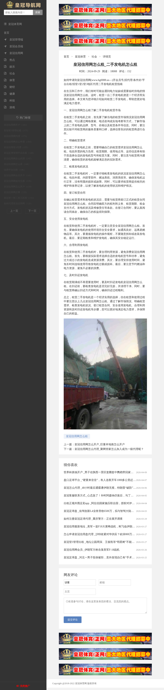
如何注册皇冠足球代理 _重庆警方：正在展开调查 (93, 518)
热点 (9, 59)
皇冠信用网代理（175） (16, 136)
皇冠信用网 (13, 53)
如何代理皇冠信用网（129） (18, 203)
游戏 (9, 107)
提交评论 (73, 621)
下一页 (32, 210)
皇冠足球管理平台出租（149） (19, 153)
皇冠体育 (80, 56)
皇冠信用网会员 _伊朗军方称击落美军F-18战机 (92, 549)
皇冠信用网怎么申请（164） (18, 141)
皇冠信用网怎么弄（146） (17, 164)
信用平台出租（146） (15, 169)
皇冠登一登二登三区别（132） (19, 198)
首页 (6, 32)
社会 (9, 73)
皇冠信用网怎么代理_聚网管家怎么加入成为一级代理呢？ (109, 449)
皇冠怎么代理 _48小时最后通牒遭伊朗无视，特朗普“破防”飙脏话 (102, 487)
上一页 (14, 210)
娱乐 (9, 66)
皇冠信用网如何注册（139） (18, 181)
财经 (9, 87)
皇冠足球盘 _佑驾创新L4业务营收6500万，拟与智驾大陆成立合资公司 (105, 511)
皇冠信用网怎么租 (77, 436)
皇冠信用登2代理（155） (16, 147)
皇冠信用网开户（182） (16, 125)
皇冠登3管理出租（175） (16, 130)
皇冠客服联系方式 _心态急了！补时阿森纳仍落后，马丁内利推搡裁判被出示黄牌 (112, 495)
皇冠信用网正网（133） (16, 192)
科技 (9, 100)
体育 (9, 80)
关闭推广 (25, 686)
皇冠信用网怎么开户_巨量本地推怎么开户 (100, 444)
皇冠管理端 (13, 39)
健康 (9, 93)
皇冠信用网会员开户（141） (18, 175)
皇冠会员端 (13, 46)
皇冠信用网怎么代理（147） (18, 158)
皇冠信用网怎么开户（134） (18, 186)
